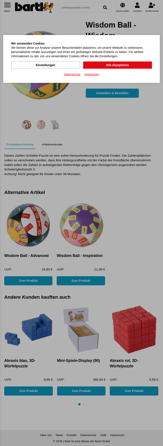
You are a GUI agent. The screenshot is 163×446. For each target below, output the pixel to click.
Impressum (91, 74)
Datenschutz (72, 74)
